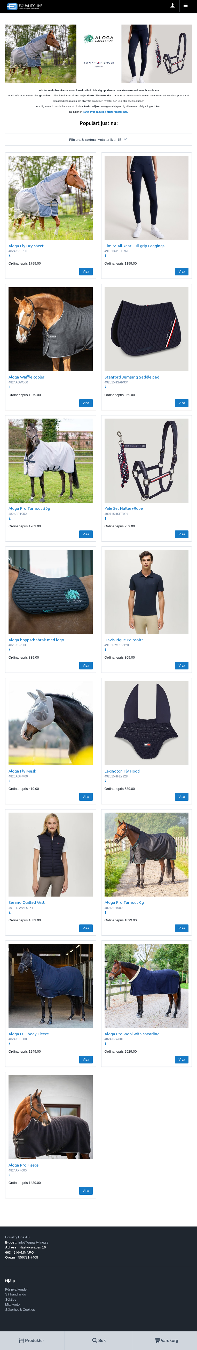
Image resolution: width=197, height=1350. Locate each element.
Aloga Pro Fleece (23, 1165)
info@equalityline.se (33, 1242)
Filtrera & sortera (98, 140)
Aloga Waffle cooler (26, 377)
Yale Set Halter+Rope (124, 508)
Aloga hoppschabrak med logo (36, 639)
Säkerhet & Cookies (20, 1310)
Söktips (10, 1299)
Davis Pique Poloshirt (124, 639)
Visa (86, 271)
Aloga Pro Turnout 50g (29, 508)
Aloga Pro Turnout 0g (124, 902)
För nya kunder (16, 1289)
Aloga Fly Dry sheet (26, 245)
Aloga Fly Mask (22, 771)
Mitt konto (12, 1304)
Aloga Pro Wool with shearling (132, 1033)
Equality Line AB (17, 1237)
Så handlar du (15, 1294)
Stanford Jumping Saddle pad (132, 377)
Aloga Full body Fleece (29, 1033)
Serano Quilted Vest (27, 902)
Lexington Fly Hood (122, 771)
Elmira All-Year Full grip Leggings (134, 245)
